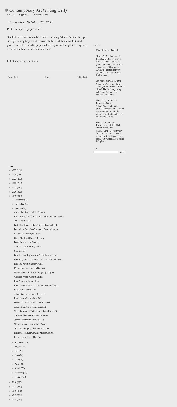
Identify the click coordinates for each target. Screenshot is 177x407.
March (18, 368)
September (20, 342)
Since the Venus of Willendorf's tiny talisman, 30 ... (37, 311)
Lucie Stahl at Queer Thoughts (27, 337)
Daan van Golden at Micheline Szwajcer (32, 302)
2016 (14, 391)
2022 (14, 183)
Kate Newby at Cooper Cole (26, 281)
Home (48, 77)
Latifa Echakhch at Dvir (24, 289)
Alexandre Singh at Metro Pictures (29, 212)
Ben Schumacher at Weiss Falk (28, 298)
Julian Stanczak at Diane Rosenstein (30, 294)
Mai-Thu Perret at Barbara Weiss (28, 264)
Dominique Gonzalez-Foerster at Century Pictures (36, 229)
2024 (14, 174)
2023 (14, 179)
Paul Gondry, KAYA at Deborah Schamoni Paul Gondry (39, 216)
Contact (10, 14)
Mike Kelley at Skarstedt (107, 50)
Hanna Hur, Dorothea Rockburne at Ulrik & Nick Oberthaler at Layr (108, 125)
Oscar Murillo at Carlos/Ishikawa (29, 238)
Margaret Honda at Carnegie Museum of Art (33, 333)
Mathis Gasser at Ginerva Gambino (29, 268)
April (17, 364)
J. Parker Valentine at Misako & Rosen (31, 315)
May (17, 359)
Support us (23, 14)
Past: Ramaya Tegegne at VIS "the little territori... (36, 255)
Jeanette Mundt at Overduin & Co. (29, 320)
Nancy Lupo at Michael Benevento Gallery (106, 101)
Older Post (82, 77)
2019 (14, 196)
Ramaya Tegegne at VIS (28, 29)
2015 (14, 395)
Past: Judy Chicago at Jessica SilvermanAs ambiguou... (38, 259)
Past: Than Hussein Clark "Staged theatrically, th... (36, 225)
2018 (14, 382)
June (17, 355)
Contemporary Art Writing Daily (36, 10)
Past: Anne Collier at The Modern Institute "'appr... (36, 285)
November (19, 204)
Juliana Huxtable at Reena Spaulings (30, 307)
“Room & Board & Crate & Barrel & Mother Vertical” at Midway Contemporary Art (109, 59)
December (19, 200)
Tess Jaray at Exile (22, 221)
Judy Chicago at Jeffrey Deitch (28, 246)
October (18, 208)
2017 (14, 386)
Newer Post (13, 77)
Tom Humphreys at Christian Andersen (31, 328)
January (18, 377)
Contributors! (20, 251)
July (17, 351)
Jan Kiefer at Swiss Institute (108, 81)
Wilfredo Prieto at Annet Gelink (28, 277)
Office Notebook (40, 14)
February (19, 372)
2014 (14, 399)
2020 (14, 192)
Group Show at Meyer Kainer (27, 234)
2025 (14, 170)
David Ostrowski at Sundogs (27, 242)
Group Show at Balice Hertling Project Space (34, 272)
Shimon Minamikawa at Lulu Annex (30, 324)
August (18, 347)
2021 (14, 187)
